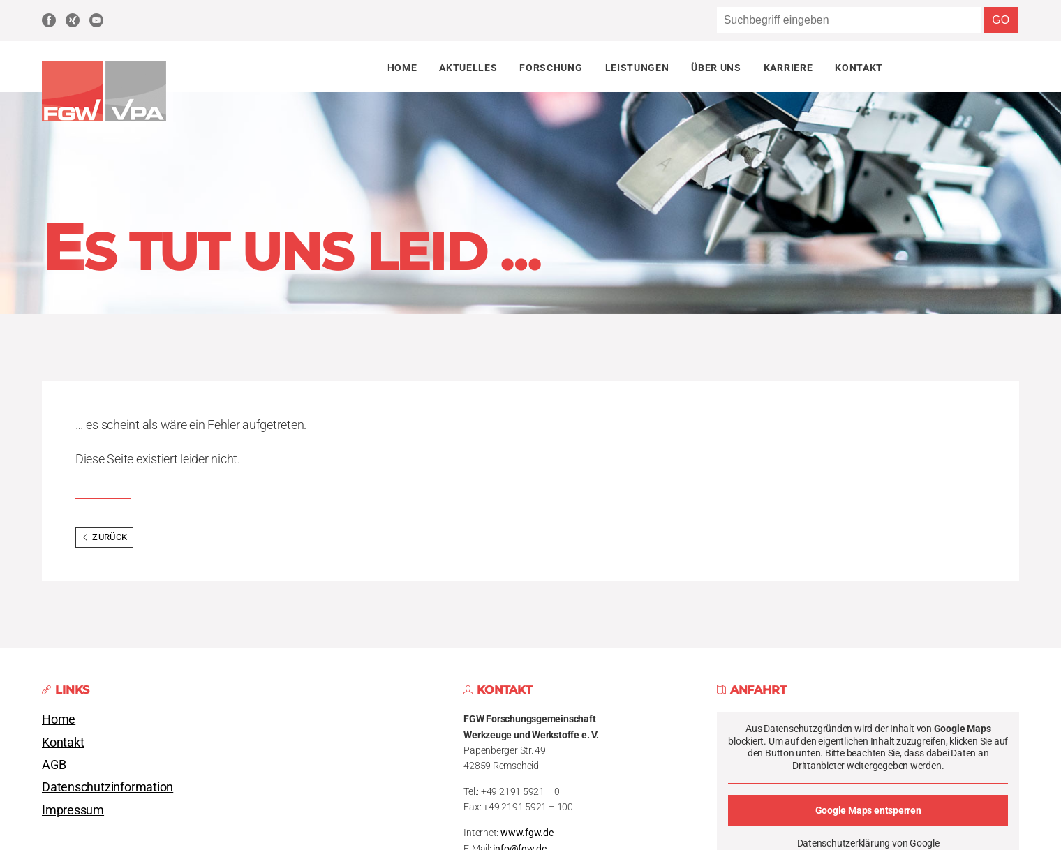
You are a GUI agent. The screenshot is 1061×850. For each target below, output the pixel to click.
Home (402, 67)
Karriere (788, 67)
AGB (54, 765)
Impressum (73, 810)
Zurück (104, 537)
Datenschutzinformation (107, 787)
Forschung (550, 67)
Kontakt (859, 67)
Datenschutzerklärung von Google (867, 843)
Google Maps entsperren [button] (868, 810)
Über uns (716, 67)
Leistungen (637, 67)
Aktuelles (468, 67)
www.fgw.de (527, 833)
